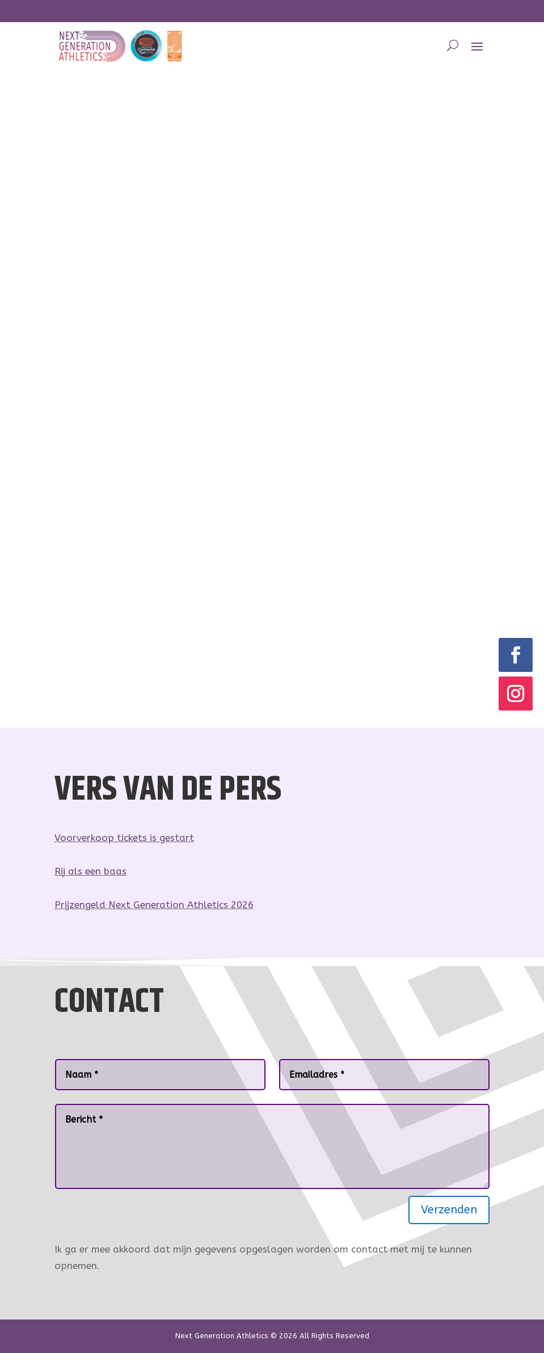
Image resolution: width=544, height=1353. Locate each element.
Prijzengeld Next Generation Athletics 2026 (154, 904)
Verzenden (449, 1209)
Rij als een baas (90, 871)
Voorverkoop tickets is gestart (124, 837)
